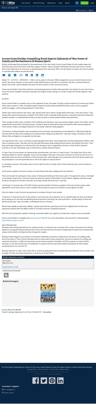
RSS (92, 10)
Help (60, 3)
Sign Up (84, 3)
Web (10, 267)
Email (5, 267)
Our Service (26, 3)
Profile (15, 267)
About (67, 3)
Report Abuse (64, 369)
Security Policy (31, 369)
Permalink (47, 312)
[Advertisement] (22, 33)
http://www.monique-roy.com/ (13, 220)
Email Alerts (82, 10)
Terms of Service (43, 369)
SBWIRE (14, 80)
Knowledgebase (9, 389)
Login (92, 3)
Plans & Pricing (38, 3)
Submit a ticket (8, 393)
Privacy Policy (54, 369)
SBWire (8, 3)
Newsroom (51, 3)
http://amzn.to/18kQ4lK (38, 218)
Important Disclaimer (55, 374)
